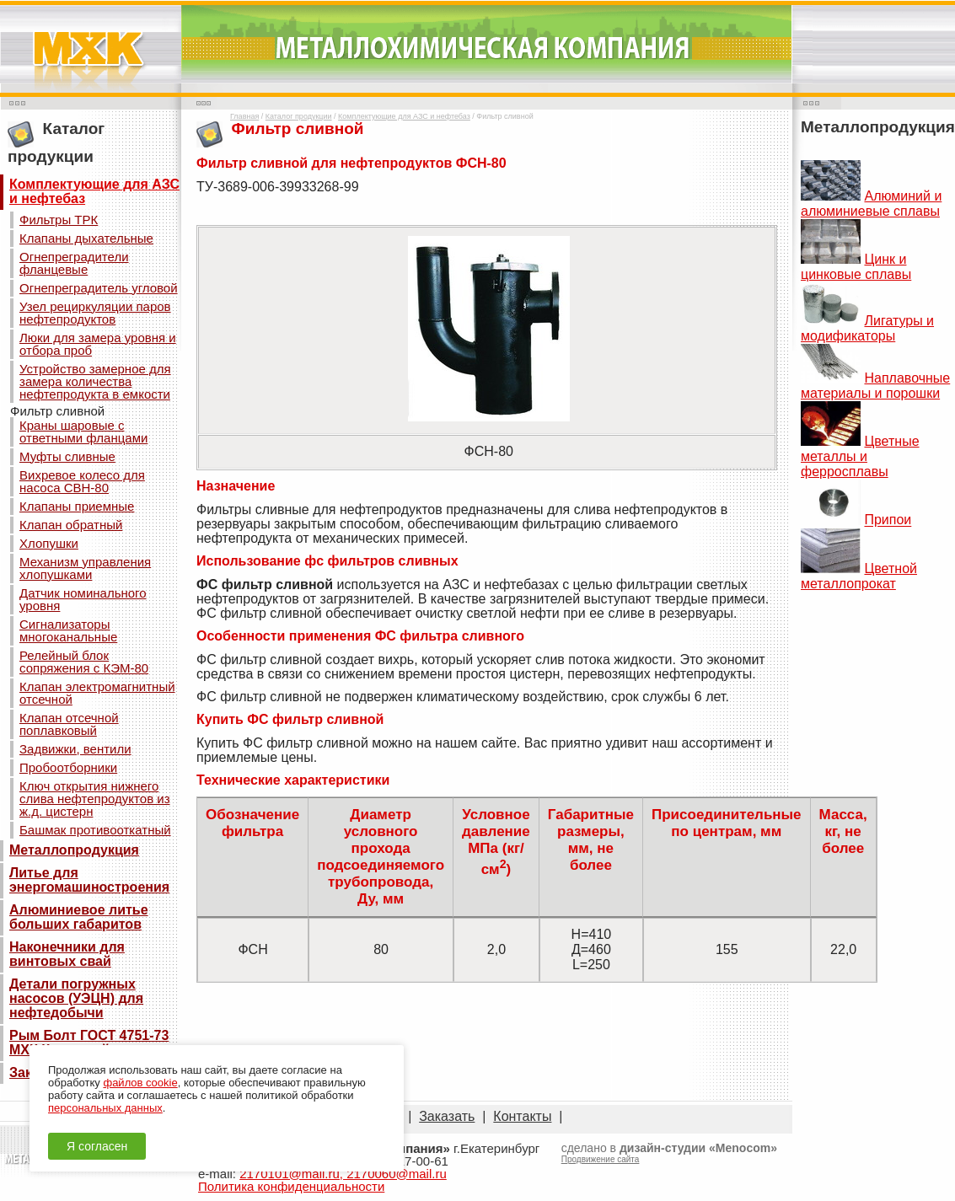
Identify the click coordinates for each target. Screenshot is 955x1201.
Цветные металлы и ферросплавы (860, 456)
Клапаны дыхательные (86, 238)
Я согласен (97, 1146)
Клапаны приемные (76, 506)
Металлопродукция (74, 850)
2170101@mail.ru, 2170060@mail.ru (343, 1173)
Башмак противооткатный (95, 830)
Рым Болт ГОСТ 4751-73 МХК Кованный (89, 1042)
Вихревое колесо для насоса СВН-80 (82, 481)
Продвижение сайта (600, 1159)
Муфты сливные (67, 456)
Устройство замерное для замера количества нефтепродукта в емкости (95, 381)
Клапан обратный (70, 524)
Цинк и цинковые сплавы (856, 266)
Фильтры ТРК (58, 219)
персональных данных (105, 1108)
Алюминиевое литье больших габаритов (78, 917)
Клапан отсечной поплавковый (69, 723)
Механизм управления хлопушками (85, 568)
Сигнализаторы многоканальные (68, 630)
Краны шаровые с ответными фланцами (83, 431)
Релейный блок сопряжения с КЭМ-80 (83, 661)
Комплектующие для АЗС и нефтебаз (94, 191)
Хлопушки (48, 543)
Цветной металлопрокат (859, 576)
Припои (887, 520)
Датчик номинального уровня (83, 599)
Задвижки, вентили (75, 749)
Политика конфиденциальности (291, 1186)
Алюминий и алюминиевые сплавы (871, 203)
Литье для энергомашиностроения (89, 880)
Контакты (522, 1116)
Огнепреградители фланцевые (74, 262)
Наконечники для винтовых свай (67, 954)
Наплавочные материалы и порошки (875, 385)
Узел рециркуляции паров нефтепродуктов (95, 312)
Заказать (447, 1116)
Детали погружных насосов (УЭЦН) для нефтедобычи (76, 998)
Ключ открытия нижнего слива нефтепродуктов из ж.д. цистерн (94, 798)
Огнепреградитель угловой (98, 288)
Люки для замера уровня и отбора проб (97, 343)
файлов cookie (140, 1082)
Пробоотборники (68, 767)
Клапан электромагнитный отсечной (97, 692)
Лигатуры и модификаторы (867, 328)
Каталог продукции (299, 116)
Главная (244, 116)
